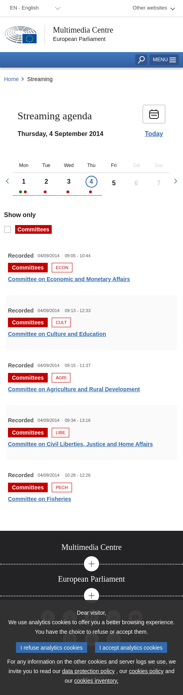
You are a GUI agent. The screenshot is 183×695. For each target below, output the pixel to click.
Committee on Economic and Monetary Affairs (69, 279)
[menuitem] (34, 8)
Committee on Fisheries (39, 499)
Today (154, 134)
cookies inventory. (96, 681)
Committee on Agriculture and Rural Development (74, 389)
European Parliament (79, 39)
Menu (164, 59)
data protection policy (88, 671)
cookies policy (146, 671)
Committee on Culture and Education (57, 334)
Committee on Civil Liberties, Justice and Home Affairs (80, 444)
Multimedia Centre (83, 29)
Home (11, 79)
